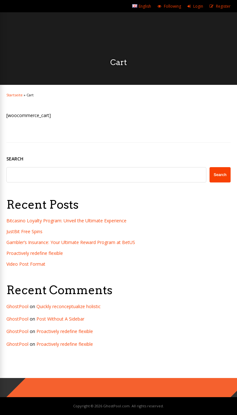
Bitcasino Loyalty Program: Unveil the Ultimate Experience (66, 221)
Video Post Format (25, 264)
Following (172, 6)
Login (198, 6)
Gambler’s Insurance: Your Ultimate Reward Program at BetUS (70, 242)
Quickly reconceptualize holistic (68, 306)
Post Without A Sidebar (60, 319)
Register (223, 6)
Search (14, 159)
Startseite (14, 95)
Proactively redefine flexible (34, 253)
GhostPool (17, 306)
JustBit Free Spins (24, 231)
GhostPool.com (116, 406)
